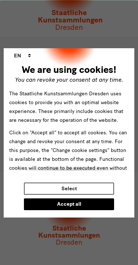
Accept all (69, 204)
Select (69, 189)
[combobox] (22, 56)
